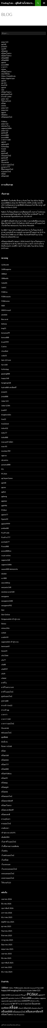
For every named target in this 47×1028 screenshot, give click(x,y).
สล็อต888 (5, 58)
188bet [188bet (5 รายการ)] (4, 987)
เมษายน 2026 (6, 899)
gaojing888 (5, 374)
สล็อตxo (4, 115)
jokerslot (4, 110)
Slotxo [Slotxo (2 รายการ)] (19, 1001)
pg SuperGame (7, 478)
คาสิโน (4, 683)
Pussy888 (5, 546)
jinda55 (4, 46)
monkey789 (5, 451)
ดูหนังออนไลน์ (6, 94)
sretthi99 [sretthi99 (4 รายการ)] (26, 1000)
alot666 (4, 315)
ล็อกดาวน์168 (6, 746)
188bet (4, 274)
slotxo (3, 69)
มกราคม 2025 (6, 967)
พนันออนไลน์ (6, 733)
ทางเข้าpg (5, 710)
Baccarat (4, 319)
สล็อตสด (4, 792)
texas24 (4, 651)
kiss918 (4, 85)
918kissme (5, 301)
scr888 (4, 578)
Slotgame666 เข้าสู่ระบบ (10, 619)
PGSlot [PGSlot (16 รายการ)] (32, 994)
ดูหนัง (3, 151)
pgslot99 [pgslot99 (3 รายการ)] (4, 998)
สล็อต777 (5, 764)
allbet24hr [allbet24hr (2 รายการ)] (27, 988)
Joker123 (5, 401)
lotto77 (4, 433)
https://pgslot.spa (8, 78)
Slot (2, 610)
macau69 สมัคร (7, 442)
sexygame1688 (7, 601)
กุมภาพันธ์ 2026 (7, 908)
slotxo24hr (5, 628)
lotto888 (4, 437)
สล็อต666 (5, 760)
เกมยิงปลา (5, 828)
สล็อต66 (4, 51)
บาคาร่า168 (6, 140)
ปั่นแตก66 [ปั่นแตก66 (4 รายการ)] (36, 1003)
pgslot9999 (5, 524)
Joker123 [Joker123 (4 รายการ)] (36, 990)
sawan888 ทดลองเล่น (9, 569)
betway (4, 324)
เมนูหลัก (44, 3)
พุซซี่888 (4, 737)
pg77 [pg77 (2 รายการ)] (24, 995)
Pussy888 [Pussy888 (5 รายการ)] (26, 998)
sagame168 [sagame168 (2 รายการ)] (4, 1001)
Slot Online (5, 614)
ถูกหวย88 (4, 701)
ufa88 (3, 664)
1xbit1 (3, 287)
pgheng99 (5, 144)
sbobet (4, 574)
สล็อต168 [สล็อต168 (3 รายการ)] (27, 1008)
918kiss (4, 121)
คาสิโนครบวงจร (7, 687)
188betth (4, 278)
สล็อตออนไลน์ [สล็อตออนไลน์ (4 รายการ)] (19, 1011)
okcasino (4, 460)
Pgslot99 (4, 519)
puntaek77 (5, 542)
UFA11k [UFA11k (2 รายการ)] (32, 1001)
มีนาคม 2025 (6, 958)
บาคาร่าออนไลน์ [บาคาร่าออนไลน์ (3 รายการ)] (25, 1004)
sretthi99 (4, 637)
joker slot (5, 99)
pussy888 (5, 65)
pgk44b (4, 505)
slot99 (3, 49)
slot (2, 90)
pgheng (4, 496)
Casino (4, 346)
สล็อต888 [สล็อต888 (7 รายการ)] (6, 1011)
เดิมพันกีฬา (5, 837)
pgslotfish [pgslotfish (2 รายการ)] (11, 998)
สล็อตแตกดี (5, 814)
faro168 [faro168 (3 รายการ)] (40, 988)
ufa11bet (4, 655)
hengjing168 (6, 383)
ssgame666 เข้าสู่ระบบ (10, 642)
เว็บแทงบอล (5, 864)
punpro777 (5, 167)
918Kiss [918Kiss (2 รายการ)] (11, 988)
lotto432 (4, 428)
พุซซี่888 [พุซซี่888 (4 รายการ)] (5, 1008)
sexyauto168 (6, 587)
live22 (3, 149)
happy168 (5, 378)
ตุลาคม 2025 (6, 926)
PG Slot (4, 474)
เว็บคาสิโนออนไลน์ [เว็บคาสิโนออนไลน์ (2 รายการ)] (18, 1014)
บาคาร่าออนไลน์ (7, 165)
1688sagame (6, 269)
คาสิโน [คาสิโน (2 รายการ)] (37, 1001)
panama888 (5, 465)
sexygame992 (6, 605)
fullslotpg (5, 146)
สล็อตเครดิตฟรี (7, 801)
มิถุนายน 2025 (6, 944)
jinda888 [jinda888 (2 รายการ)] (29, 990)
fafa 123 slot (6, 360)
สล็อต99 (4, 778)
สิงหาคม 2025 (6, 935)
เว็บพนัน (4, 851)
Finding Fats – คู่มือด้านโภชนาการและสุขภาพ (18, 3)
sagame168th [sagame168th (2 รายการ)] (13, 1001)
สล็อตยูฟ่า (5, 787)
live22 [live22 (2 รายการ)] (12, 995)
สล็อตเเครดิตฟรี (7, 810)
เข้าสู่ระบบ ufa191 (8, 833)
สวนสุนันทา (5, 819)
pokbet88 (5, 528)
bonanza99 (5, 333)
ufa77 (3, 660)
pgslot (3, 62)
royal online (6, 555)
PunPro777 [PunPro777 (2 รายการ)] (18, 998)
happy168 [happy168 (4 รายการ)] (5, 990)
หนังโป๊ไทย (5, 74)
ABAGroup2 (6, 310)
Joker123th (5, 405)
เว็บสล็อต (4, 860)
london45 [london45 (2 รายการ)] (17, 995)
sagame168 (5, 560)
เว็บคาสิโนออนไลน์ (8, 842)
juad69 (4, 410)
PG (2, 469)
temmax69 (5, 646)
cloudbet (4, 351)
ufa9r (3, 674)
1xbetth (4, 283)
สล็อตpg (4, 783)
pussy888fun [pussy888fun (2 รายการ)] (35, 998)
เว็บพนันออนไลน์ (7, 855)
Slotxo (3, 624)
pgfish (3, 492)
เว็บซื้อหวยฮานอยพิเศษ (10, 846)
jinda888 (4, 396)
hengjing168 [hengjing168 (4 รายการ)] (15, 990)
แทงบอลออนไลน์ (7, 873)
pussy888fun (6, 551)
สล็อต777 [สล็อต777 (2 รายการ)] (40, 1008)
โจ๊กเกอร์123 (6, 101)
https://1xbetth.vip (8, 76)
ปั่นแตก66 (5, 162)
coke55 (4, 355)
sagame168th (6, 128)
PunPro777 (5, 537)
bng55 (3, 328)
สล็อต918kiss (6, 773)
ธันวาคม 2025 (6, 917)
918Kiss (4, 292)
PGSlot (4, 510)
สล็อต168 (5, 176)
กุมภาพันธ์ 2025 (7, 963)
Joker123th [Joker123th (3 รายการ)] (5, 995)
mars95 (4, 446)
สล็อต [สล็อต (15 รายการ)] (13, 1007)
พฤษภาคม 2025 (7, 949)
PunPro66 (5, 533)
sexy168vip (5, 583)
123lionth (5, 265)
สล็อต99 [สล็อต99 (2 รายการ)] (20, 1008)
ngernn (4, 455)
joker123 (4, 42)
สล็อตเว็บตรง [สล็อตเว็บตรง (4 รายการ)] (7, 1014)
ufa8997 (4, 669)
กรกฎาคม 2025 (7, 940)
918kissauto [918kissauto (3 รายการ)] (18, 988)
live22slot (5, 424)
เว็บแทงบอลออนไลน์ (9, 869)
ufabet (3, 678)
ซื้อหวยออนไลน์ (7, 169)
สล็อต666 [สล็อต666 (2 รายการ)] (34, 1008)
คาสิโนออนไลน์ (7, 692)
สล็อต (3, 103)
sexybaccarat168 (7, 592)
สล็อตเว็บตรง (6, 53)
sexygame (5, 596)
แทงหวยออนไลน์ (7, 878)
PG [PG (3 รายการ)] (22, 995)
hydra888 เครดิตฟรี (8, 387)
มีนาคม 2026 (6, 904)
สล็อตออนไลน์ (6, 117)
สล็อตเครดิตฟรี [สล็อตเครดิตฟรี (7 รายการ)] (34, 1011)
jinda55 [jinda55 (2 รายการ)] (24, 990)
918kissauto (6, 296)
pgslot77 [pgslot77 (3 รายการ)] (41, 995)
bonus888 (5, 337)
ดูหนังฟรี (4, 133)
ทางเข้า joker (6, 96)
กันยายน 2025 (6, 931)
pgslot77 (4, 160)
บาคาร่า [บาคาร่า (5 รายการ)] (15, 1003)
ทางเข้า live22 (6, 705)
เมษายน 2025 (6, 954)
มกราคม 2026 (6, 913)
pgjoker (4, 501)
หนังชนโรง (5, 126)
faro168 (4, 365)
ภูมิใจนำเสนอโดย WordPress (10, 1025)
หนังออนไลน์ (6, 155)
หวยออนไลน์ (6, 171)
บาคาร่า (4, 67)
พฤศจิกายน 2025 (7, 922)
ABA (3, 306)
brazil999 (5, 342)
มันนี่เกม (4, 742)
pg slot (3, 83)
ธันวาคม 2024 (6, 972)
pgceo (3, 487)
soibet (3, 633)
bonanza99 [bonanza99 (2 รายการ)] (33, 988)
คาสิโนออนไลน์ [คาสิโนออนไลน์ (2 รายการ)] (5, 1004)
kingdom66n (6, 415)
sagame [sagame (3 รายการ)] (43, 998)
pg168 (3, 44)
